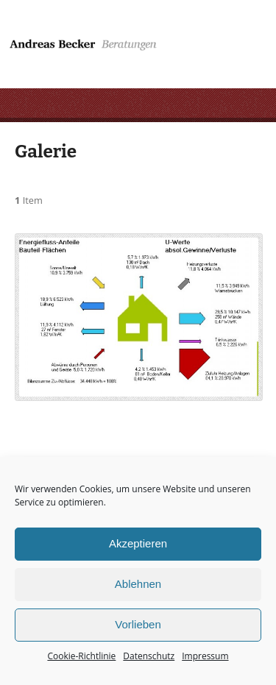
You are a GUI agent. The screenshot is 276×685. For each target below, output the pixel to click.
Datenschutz (148, 656)
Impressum (205, 656)
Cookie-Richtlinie (81, 656)
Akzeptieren (138, 543)
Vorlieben (138, 624)
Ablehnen (138, 584)
